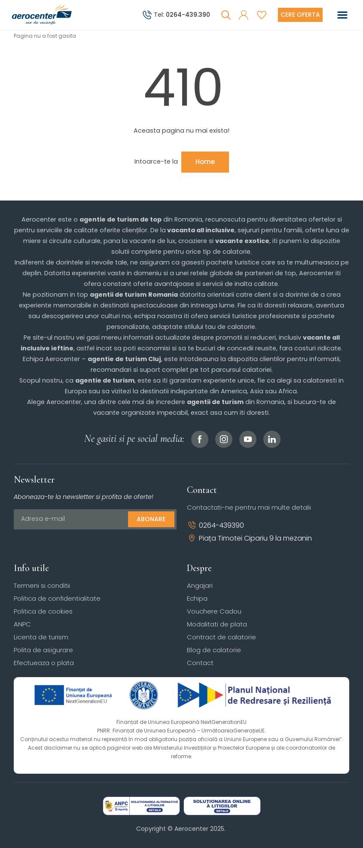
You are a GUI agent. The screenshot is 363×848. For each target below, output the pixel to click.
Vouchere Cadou (214, 611)
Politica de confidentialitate (57, 598)
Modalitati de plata (217, 624)
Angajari (200, 585)
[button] (243, 15)
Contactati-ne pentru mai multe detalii (249, 507)
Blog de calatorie (214, 649)
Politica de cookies (43, 611)
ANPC (22, 624)
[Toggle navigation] (342, 15)
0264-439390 (215, 525)
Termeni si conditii (42, 585)
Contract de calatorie (221, 636)
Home (205, 161)
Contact (200, 662)
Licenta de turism (41, 636)
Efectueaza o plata (44, 662)
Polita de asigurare (43, 649)
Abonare (151, 519)
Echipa (197, 598)
